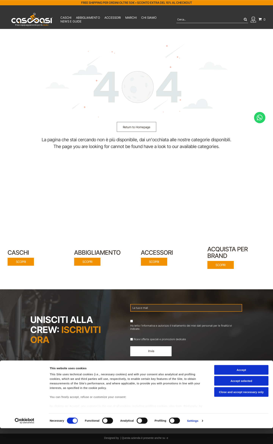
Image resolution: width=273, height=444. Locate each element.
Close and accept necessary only (241, 407)
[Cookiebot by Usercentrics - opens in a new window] (24, 436)
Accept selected (241, 396)
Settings (192, 436)
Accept (241, 385)
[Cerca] (212, 19)
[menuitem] (66, 17)
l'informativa (148, 325)
